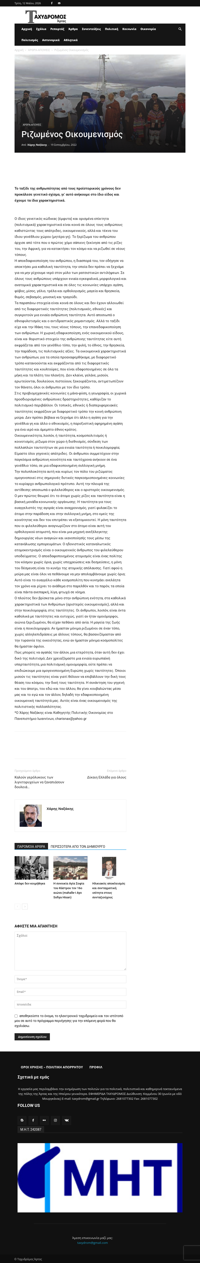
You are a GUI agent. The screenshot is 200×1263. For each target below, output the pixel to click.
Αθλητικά (71, 40)
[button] (179, 29)
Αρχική (26, 29)
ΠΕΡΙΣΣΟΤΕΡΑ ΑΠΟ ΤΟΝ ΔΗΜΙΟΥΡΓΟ (78, 846)
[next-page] (25, 906)
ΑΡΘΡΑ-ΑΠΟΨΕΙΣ (39, 50)
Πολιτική (111, 29)
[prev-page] (17, 906)
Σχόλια (41, 29)
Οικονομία (148, 29)
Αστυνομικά (51, 40)
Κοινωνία (129, 29)
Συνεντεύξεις (91, 29)
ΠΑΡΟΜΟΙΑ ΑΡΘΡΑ (31, 846)
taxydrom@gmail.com (92, 1242)
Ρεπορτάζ (57, 29)
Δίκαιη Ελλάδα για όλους (106, 777)
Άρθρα (73, 29)
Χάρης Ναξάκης (37, 144)
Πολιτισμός (29, 40)
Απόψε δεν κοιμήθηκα (30, 883)
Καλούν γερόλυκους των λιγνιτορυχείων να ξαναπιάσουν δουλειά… (39, 782)
